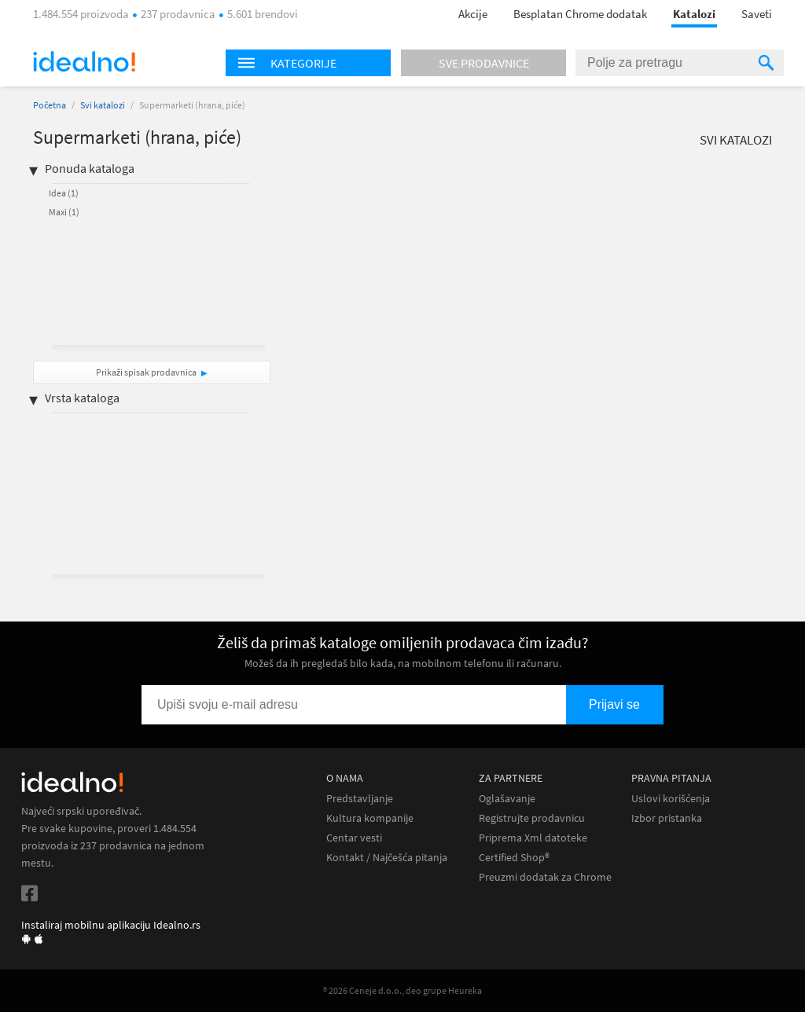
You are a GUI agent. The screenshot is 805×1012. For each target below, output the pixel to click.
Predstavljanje (359, 798)
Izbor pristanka (666, 818)
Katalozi (694, 13)
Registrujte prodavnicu (532, 818)
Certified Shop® (514, 857)
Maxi (64, 212)
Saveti (756, 13)
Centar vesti (354, 838)
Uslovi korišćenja (670, 798)
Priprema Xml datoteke (533, 838)
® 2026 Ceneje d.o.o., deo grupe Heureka (402, 990)
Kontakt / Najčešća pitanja (386, 857)
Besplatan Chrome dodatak (580, 13)
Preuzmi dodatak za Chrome (545, 877)
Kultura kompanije (370, 818)
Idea (64, 193)
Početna (49, 105)
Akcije (472, 13)
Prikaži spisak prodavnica (146, 372)
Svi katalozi (102, 105)
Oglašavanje (507, 798)
